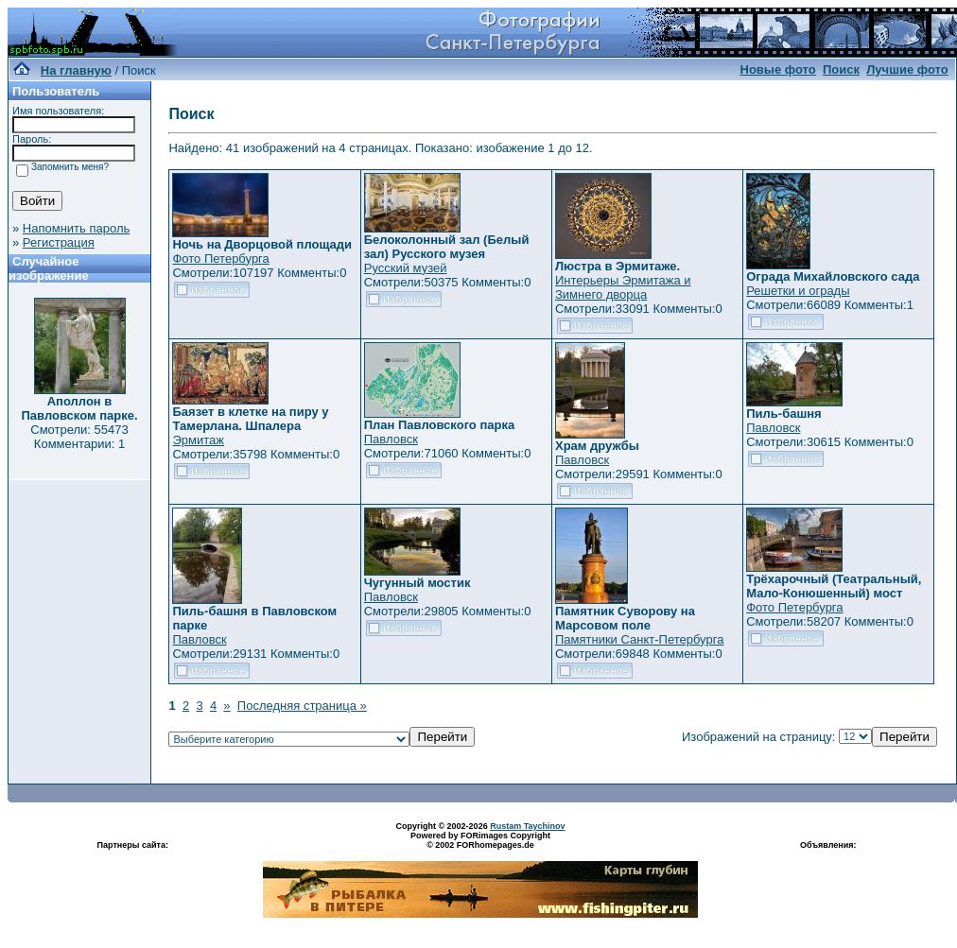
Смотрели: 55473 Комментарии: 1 (79, 436)
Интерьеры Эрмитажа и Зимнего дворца (623, 287)
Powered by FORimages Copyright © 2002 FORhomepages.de (480, 840)
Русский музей (405, 268)
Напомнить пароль (76, 228)
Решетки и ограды (797, 291)
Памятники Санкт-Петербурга (639, 639)
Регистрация (59, 242)
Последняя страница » (302, 705)
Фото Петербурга (220, 258)
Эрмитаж (198, 440)
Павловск (391, 439)
